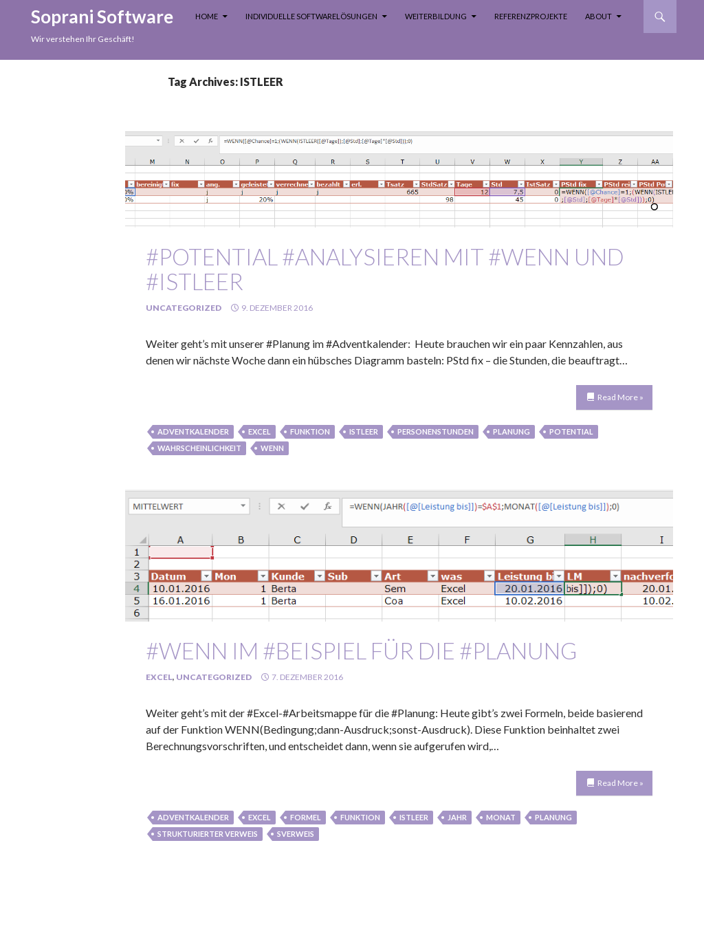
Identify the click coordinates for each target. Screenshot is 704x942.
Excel (259, 431)
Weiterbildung (436, 16)
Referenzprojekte (530, 16)
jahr (457, 817)
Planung (511, 431)
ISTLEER (363, 431)
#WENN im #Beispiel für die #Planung (361, 650)
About (598, 16)
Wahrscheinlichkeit (199, 447)
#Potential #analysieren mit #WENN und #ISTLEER (385, 269)
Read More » (620, 397)
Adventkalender (193, 431)
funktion (310, 431)
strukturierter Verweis (207, 833)
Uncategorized (183, 308)
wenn (272, 447)
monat (501, 817)
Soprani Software (102, 17)
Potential (571, 431)
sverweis (295, 833)
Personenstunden (435, 431)
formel (305, 817)
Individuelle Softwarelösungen (311, 16)
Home (206, 16)
